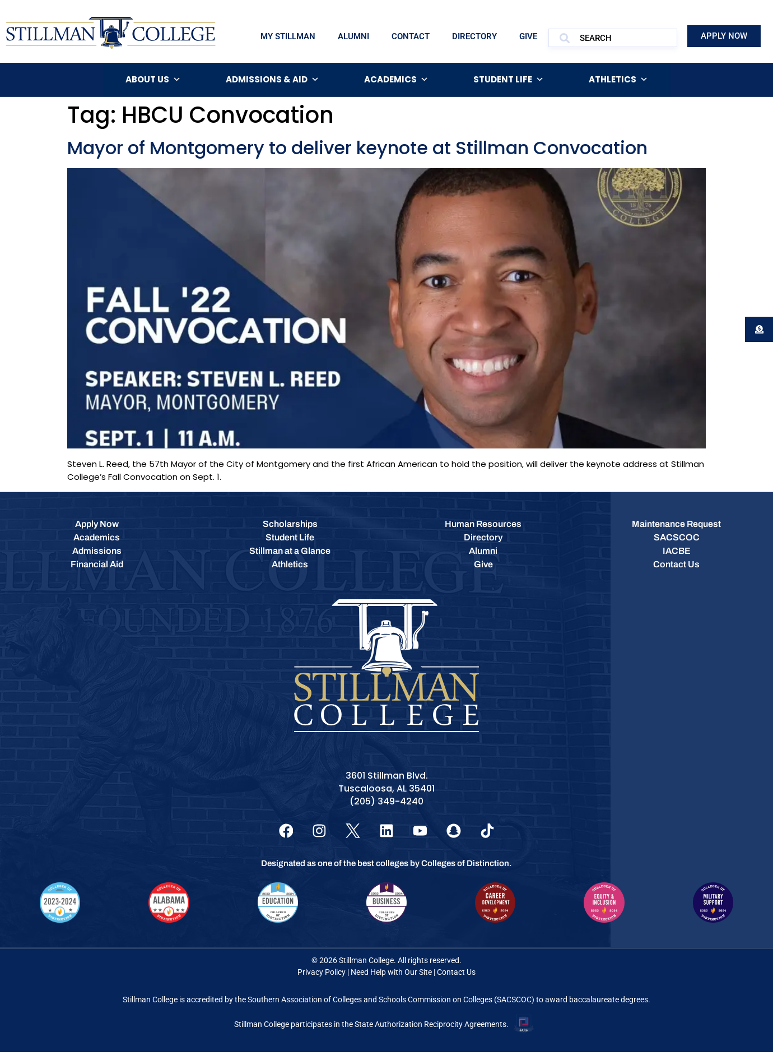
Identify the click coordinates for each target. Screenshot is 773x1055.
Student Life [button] (508, 79)
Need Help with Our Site (391, 974)
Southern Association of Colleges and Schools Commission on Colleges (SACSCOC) (391, 1002)
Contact (411, 36)
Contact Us (456, 974)
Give (528, 36)
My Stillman (287, 36)
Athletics (618, 79)
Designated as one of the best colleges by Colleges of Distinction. (386, 866)
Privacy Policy (321, 974)
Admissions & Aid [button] (272, 79)
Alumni (353, 36)
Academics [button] (396, 79)
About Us (153, 79)
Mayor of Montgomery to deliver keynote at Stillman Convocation (357, 147)
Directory (474, 36)
